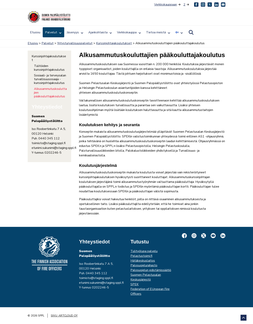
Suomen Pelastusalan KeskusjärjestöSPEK (145, 279)
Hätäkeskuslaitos (142, 260)
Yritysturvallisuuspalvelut (75, 43)
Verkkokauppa (127, 32)
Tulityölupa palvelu (144, 251)
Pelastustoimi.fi (141, 256)
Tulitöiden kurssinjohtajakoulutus (49, 68)
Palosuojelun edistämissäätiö (150, 270)
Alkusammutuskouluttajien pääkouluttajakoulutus (50, 93)
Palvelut (51, 32)
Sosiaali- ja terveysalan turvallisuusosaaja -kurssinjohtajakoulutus (50, 79)
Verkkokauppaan (165, 4)
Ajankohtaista (98, 32)
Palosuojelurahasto (143, 265)
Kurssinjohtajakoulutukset (114, 43)
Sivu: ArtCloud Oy (64, 315)
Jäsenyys (73, 32)
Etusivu (35, 32)
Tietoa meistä (156, 32)
